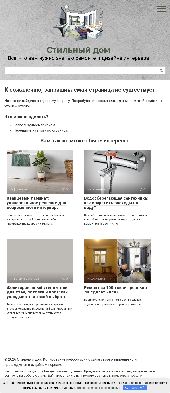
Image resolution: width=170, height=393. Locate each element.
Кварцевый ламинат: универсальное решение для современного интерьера (36, 203)
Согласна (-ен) (134, 387)
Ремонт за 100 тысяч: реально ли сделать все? (115, 290)
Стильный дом (78, 50)
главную (44, 130)
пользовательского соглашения (98, 387)
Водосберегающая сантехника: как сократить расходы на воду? (116, 203)
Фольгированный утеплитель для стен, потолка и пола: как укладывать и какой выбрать (37, 292)
